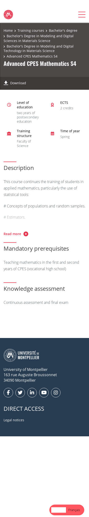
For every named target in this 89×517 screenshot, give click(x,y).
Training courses (31, 30)
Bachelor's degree (63, 30)
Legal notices (14, 420)
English (59, 510)
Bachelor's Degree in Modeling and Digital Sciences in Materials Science (39, 38)
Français (74, 510)
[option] (74, 510)
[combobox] (58, 510)
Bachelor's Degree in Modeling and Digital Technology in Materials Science (39, 48)
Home (8, 30)
